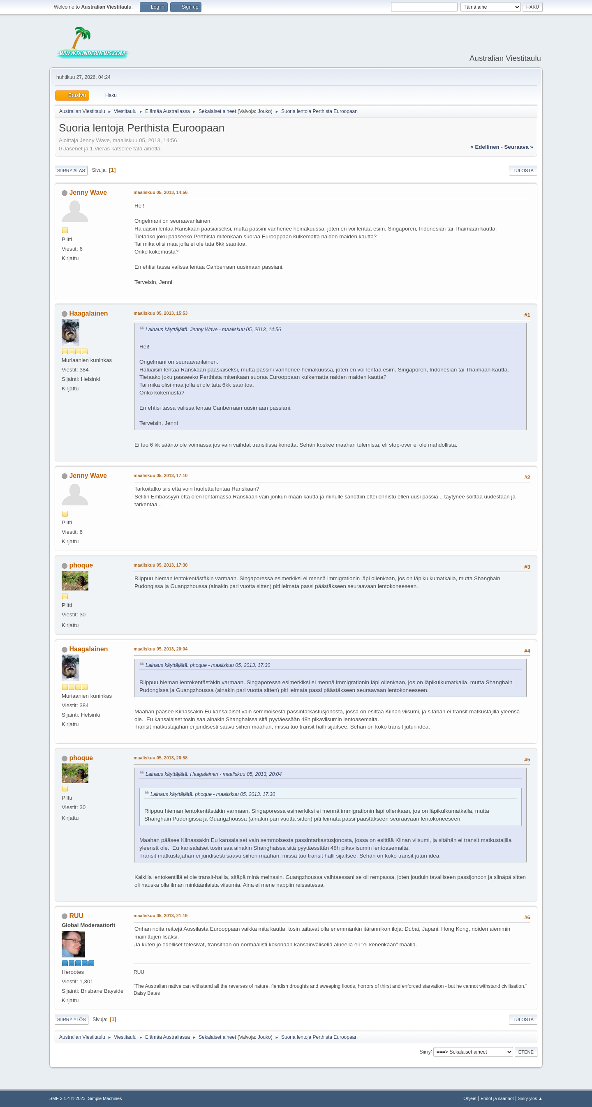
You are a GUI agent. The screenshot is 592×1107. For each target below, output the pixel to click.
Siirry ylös (71, 1019)
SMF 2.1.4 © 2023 (67, 1098)
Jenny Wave (88, 192)
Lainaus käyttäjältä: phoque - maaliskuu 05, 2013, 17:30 (208, 665)
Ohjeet (469, 1098)
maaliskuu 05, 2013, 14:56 (160, 192)
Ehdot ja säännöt (497, 1098)
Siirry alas (71, 170)
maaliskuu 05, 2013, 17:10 (160, 475)
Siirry (424, 1051)
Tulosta (523, 170)
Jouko (264, 111)
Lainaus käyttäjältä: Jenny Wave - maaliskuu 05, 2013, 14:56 (213, 329)
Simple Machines (105, 1098)
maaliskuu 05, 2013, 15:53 (160, 313)
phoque (81, 565)
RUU (76, 915)
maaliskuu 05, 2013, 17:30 (160, 565)
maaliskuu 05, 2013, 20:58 (160, 757)
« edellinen (484, 147)
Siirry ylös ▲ (530, 1098)
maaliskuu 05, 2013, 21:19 (160, 915)
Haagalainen (88, 313)
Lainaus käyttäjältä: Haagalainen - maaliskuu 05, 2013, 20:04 (214, 774)
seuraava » (518, 147)
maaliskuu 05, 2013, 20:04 (160, 648)
